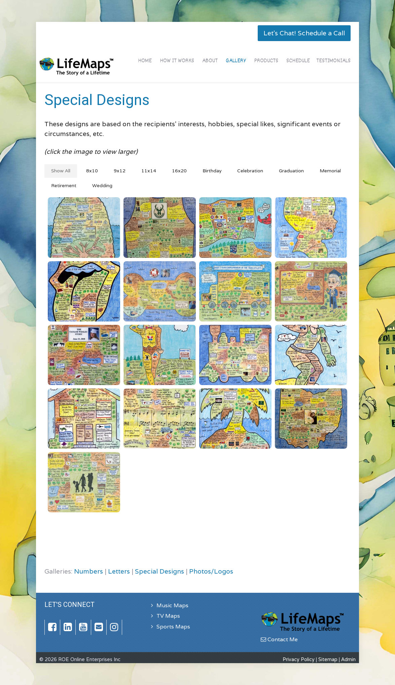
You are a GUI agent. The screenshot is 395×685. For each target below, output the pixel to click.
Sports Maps (173, 626)
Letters (119, 571)
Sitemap (327, 659)
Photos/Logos (211, 571)
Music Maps (172, 605)
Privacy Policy (299, 659)
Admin (348, 659)
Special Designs (159, 571)
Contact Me (279, 639)
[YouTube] (83, 627)
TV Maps (168, 615)
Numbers (88, 571)
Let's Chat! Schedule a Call (304, 33)
